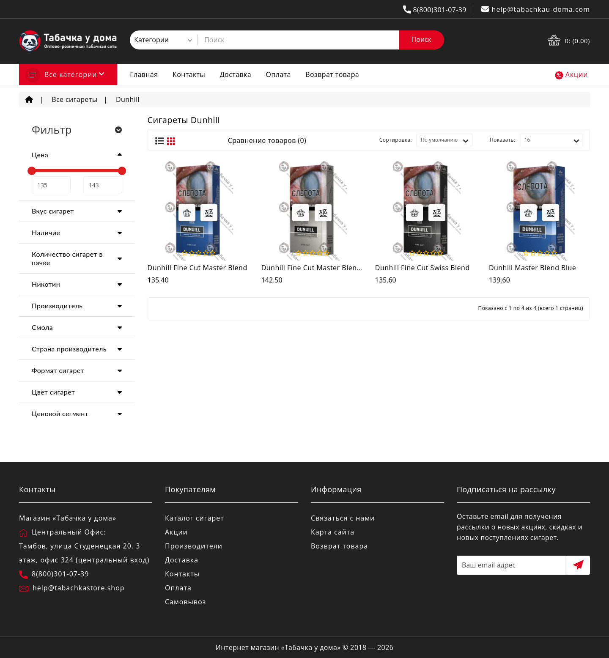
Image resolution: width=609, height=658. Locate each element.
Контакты (189, 74)
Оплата (278, 74)
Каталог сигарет (194, 518)
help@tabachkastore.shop (79, 587)
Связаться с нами (343, 518)
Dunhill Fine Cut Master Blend (197, 267)
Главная (144, 74)
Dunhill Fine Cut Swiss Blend (422, 267)
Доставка (235, 74)
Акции (576, 74)
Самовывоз (185, 601)
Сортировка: (395, 139)
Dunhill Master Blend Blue (532, 267)
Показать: (503, 139)
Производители (193, 546)
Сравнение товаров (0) (267, 140)
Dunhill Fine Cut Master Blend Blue (319, 267)
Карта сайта (332, 532)
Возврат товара (332, 74)
